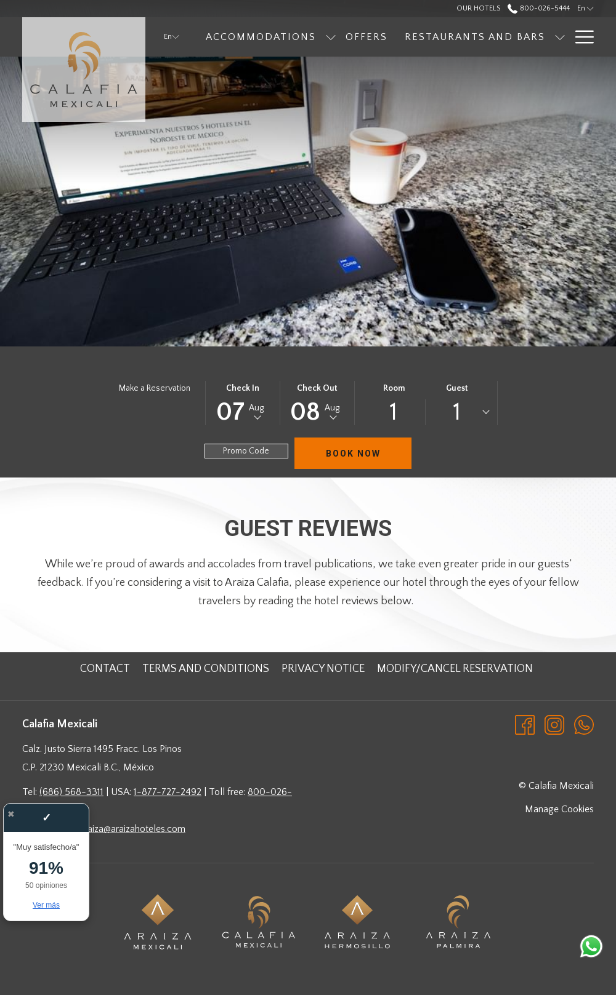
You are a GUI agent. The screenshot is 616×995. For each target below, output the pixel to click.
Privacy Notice (323, 669)
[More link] (580, 37)
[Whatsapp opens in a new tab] (584, 724)
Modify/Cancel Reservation (455, 669)
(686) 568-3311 (71, 791)
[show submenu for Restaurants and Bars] (560, 37)
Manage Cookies (559, 809)
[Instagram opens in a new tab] (554, 724)
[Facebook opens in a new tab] (525, 724)
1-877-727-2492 (167, 791)
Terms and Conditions (205, 669)
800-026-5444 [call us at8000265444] (538, 8)
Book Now (353, 453)
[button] (242, 403)
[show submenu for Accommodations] (331, 37)
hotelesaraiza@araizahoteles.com (117, 828)
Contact (105, 669)
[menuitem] (261, 37)
